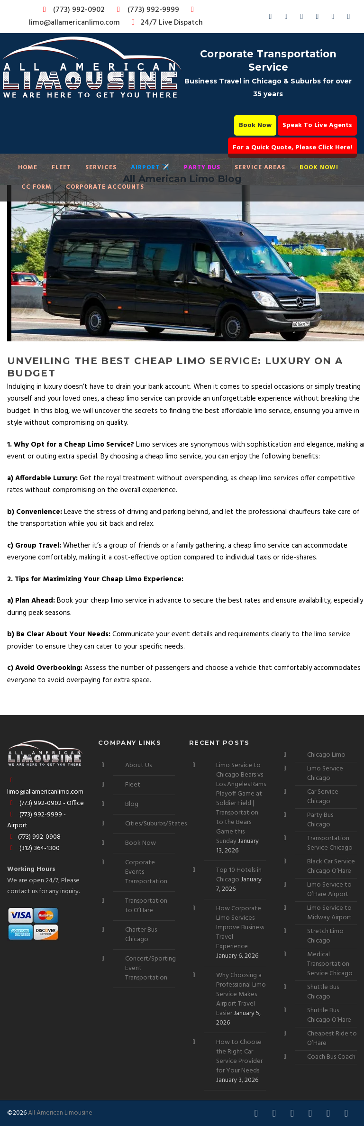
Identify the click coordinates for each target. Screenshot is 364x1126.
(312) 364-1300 (33, 848)
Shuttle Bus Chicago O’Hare (329, 1015)
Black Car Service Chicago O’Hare (331, 866)
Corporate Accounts (105, 187)
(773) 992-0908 (34, 837)
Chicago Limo (326, 755)
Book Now (255, 125)
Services (101, 168)
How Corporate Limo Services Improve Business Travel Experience (240, 927)
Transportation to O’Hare (146, 906)
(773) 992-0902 (72, 10)
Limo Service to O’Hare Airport (329, 889)
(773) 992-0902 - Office (45, 803)
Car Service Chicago (322, 797)
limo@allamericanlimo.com (113, 17)
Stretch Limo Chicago (325, 936)
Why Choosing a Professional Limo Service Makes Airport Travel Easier (241, 994)
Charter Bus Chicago (141, 935)
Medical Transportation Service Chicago (330, 964)
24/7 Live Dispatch (165, 23)
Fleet (61, 168)
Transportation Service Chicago (330, 843)
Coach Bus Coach (331, 1057)
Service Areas (260, 168)
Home (27, 168)
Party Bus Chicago (320, 820)
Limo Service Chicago (325, 773)
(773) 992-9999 (145, 10)
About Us (138, 765)
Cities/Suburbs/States (156, 823)
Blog (131, 804)
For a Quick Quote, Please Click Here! (292, 147)
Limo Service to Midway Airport (329, 913)
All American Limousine (60, 1113)
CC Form (36, 187)
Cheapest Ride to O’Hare (332, 1038)
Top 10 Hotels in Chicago (239, 875)
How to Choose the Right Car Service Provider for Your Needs (239, 1056)
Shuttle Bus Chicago (323, 992)
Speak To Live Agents (317, 125)
